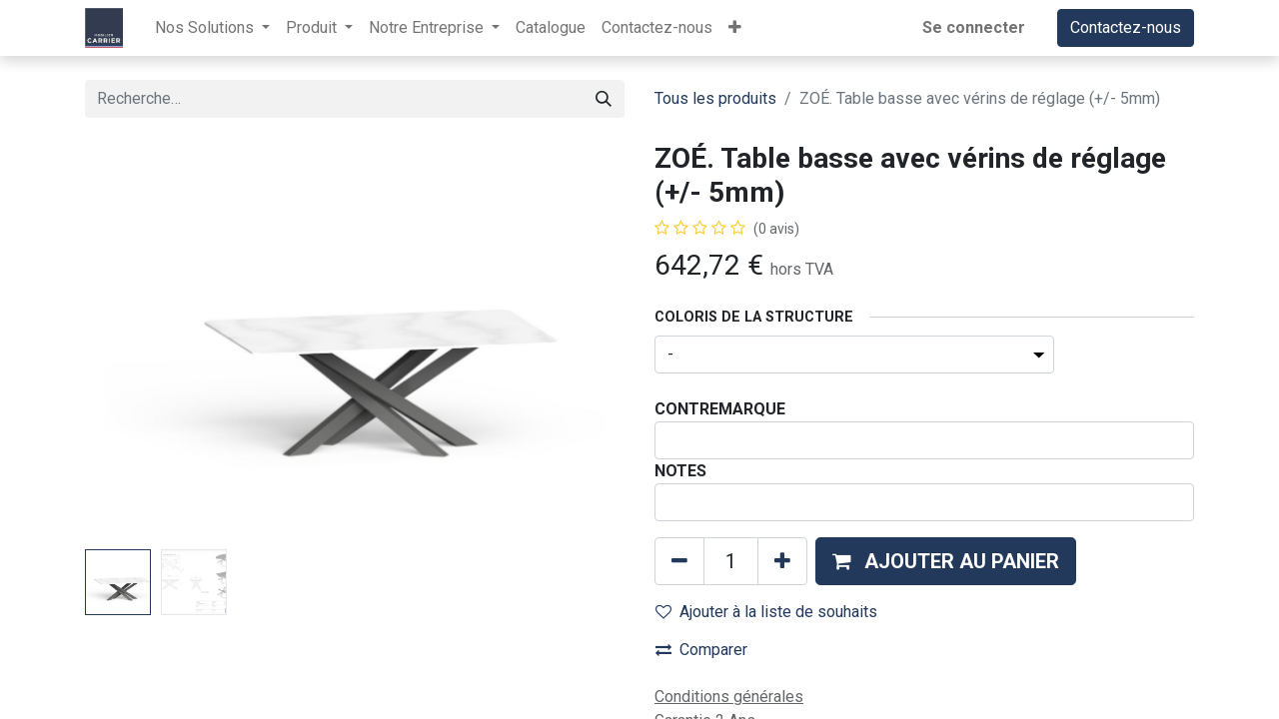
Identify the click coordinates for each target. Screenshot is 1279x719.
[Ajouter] (782, 561)
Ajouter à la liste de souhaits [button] (766, 611)
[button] (734, 28)
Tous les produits (715, 98)
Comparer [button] (701, 649)
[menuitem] (551, 28)
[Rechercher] (604, 99)
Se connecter (973, 27)
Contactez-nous (1125, 27)
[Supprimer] (679, 561)
